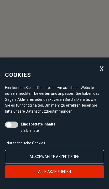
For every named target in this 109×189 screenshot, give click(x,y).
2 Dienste (30, 130)
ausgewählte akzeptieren (54, 157)
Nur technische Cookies (26, 143)
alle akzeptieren (54, 172)
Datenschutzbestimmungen (49, 111)
